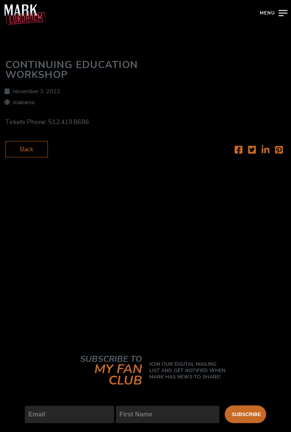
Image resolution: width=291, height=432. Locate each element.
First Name (131, 399)
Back (26, 149)
